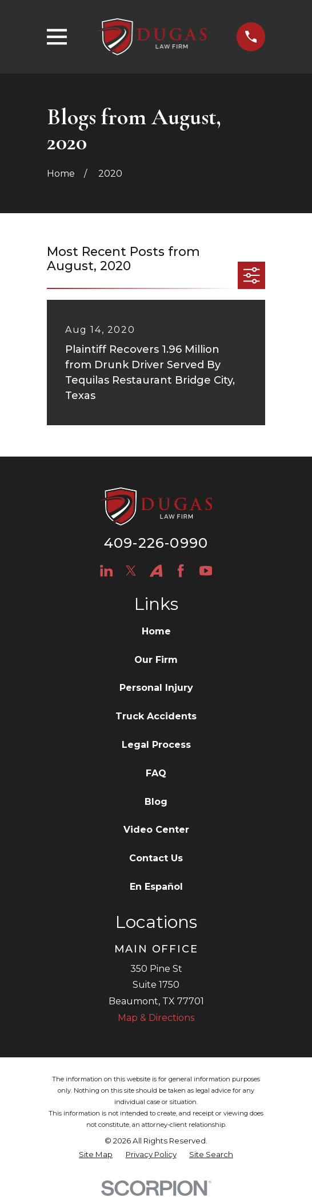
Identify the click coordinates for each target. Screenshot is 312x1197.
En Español (156, 886)
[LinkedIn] (106, 570)
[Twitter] (131, 570)
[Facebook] (180, 570)
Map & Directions (156, 1017)
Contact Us (156, 858)
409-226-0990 (156, 543)
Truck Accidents (156, 716)
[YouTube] (205, 570)
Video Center (156, 829)
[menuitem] (96, 1155)
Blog (156, 801)
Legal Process (156, 744)
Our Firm (156, 659)
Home (156, 631)
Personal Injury (156, 687)
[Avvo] (156, 570)
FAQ (156, 773)
